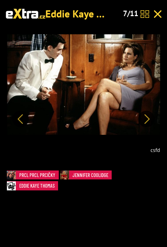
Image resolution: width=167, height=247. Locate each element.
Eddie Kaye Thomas (88, 13)
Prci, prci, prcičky (32, 175)
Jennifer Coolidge (86, 175)
